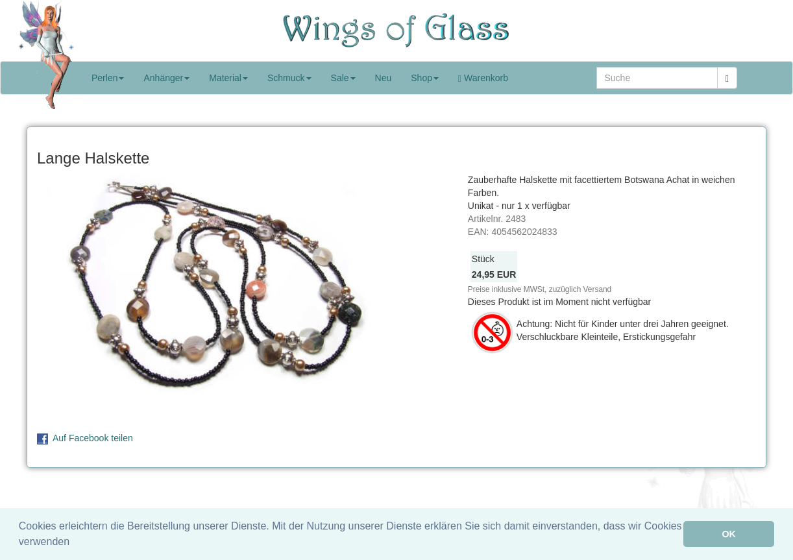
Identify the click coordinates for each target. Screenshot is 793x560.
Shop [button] (425, 78)
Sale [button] (343, 78)
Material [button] (228, 78)
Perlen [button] (108, 78)
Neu (383, 78)
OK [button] (729, 534)
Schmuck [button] (289, 78)
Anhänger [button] (166, 78)
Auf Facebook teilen (93, 438)
